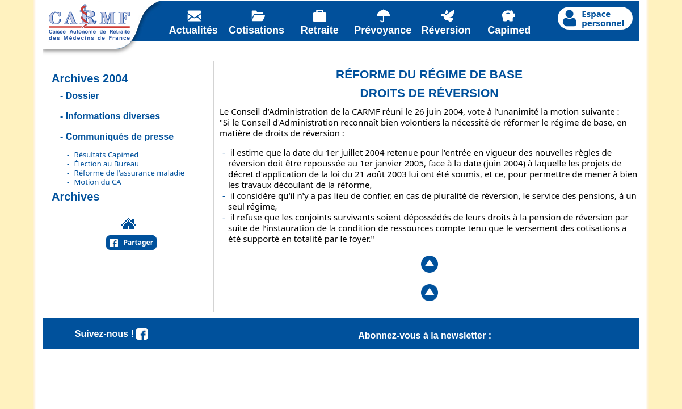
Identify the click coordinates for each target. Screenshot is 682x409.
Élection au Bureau (106, 163)
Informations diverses (113, 116)
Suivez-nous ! (111, 334)
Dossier (82, 96)
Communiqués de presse (120, 136)
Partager (139, 242)
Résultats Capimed (106, 154)
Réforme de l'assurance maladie (129, 173)
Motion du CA (97, 182)
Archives (76, 196)
